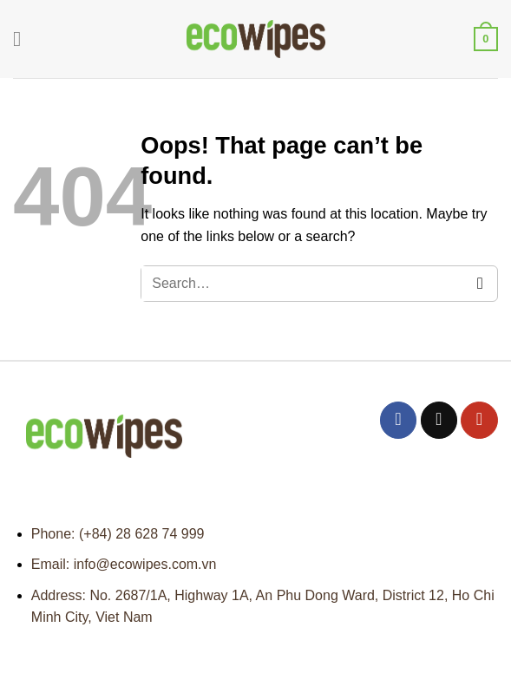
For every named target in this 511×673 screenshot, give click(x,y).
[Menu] (23, 38)
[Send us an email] (439, 420)
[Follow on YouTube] (479, 420)
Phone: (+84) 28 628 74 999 (118, 533)
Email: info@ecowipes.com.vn (124, 564)
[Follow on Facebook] (398, 420)
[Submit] (480, 284)
